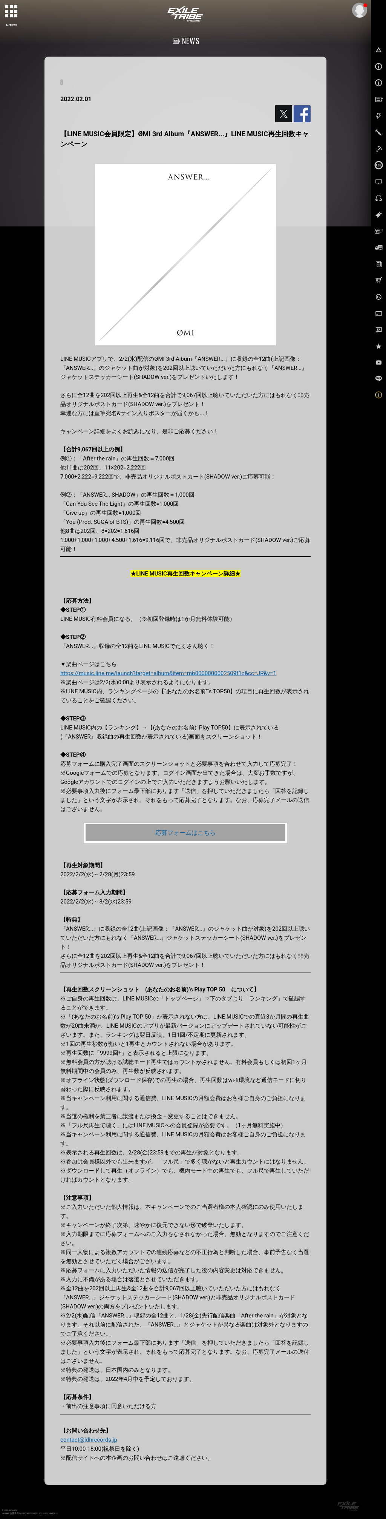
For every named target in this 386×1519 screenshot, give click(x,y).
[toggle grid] (11, 12)
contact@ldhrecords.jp (88, 1439)
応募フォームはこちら (185, 832)
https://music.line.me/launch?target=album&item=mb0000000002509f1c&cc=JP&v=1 (168, 673)
